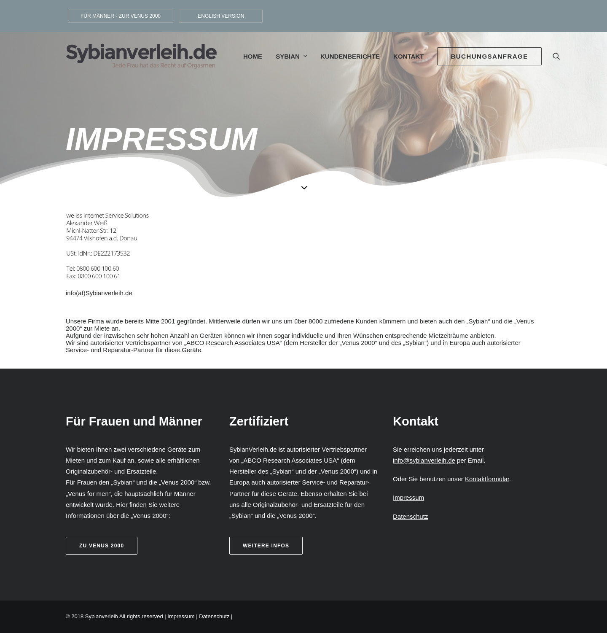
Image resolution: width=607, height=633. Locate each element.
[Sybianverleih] (141, 56)
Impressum (180, 616)
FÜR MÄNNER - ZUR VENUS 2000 (121, 16)
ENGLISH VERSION (221, 16)
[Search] (556, 56)
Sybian (291, 56)
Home (252, 56)
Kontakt (408, 56)
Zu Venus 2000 (101, 546)
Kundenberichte (350, 56)
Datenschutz (214, 616)
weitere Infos (266, 546)
